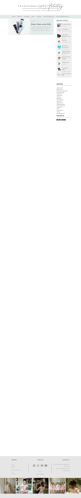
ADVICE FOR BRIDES (65, 49)
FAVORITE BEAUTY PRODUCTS (66, 42)
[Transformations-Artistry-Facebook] (57, 120)
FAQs (12, 472)
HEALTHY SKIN (64, 26)
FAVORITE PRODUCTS (15, 470)
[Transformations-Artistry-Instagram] (59, 120)
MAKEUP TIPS (64, 54)
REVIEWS (13, 474)
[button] (19, 16)
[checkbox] (3, 490)
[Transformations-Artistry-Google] (63, 120)
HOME (12, 464)
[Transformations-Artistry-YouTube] (61, 120)
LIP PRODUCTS (64, 60)
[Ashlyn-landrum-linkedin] (65, 120)
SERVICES (13, 466)
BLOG (12, 468)
